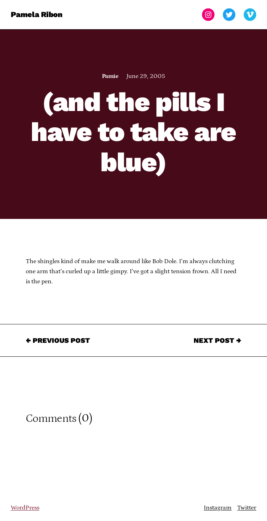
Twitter (246, 507)
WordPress (25, 507)
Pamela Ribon (37, 14)
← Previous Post (58, 340)
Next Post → (217, 340)
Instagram (218, 507)
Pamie (110, 76)
